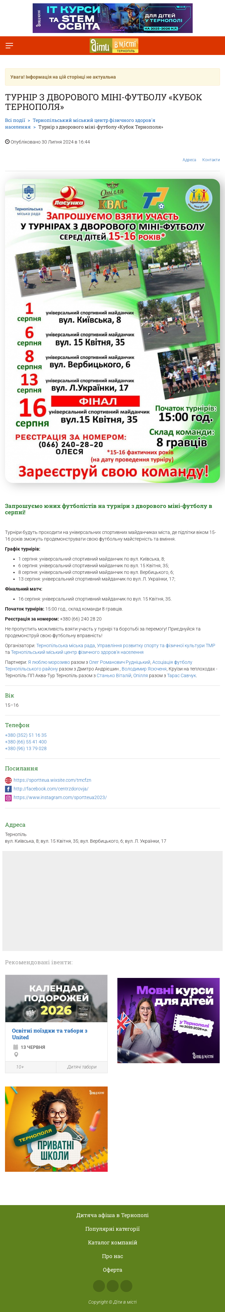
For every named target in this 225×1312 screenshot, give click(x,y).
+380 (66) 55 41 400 (26, 741)
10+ (16, 1067)
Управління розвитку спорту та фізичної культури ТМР (156, 645)
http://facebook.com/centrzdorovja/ (51, 788)
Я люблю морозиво (49, 662)
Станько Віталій (114, 675)
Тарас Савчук (181, 675)
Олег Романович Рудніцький (119, 662)
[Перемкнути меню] (9, 45)
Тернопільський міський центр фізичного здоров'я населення (77, 652)
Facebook (99, 1286)
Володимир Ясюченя (144, 668)
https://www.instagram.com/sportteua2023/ (60, 797)
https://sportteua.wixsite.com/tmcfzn (52, 780)
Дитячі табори (78, 1067)
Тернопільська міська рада (65, 645)
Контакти (211, 155)
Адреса (189, 154)
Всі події (15, 120)
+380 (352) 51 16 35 (26, 735)
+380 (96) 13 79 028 (26, 748)
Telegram (126, 1286)
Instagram (113, 1286)
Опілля (140, 675)
